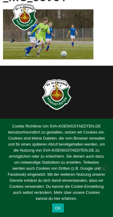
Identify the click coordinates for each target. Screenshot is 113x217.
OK (58, 208)
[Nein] (103, 167)
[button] (101, 17)
